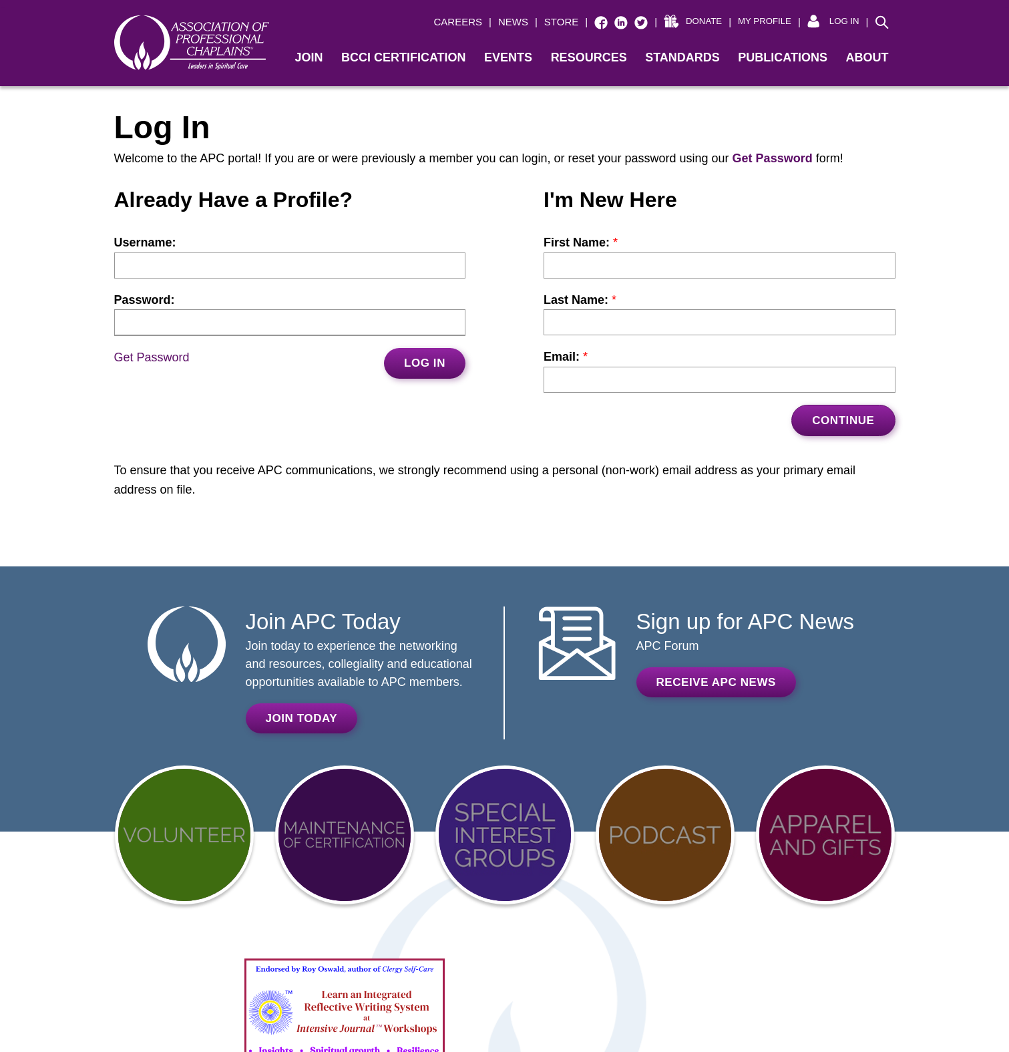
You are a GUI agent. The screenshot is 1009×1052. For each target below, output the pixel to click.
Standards (682, 57)
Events (508, 57)
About (867, 57)
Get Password (152, 357)
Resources (589, 57)
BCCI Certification (403, 57)
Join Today (302, 718)
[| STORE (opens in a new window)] (541, 22)
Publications (782, 57)
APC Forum (667, 646)
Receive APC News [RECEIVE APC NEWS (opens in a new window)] (716, 682)
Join (308, 57)
